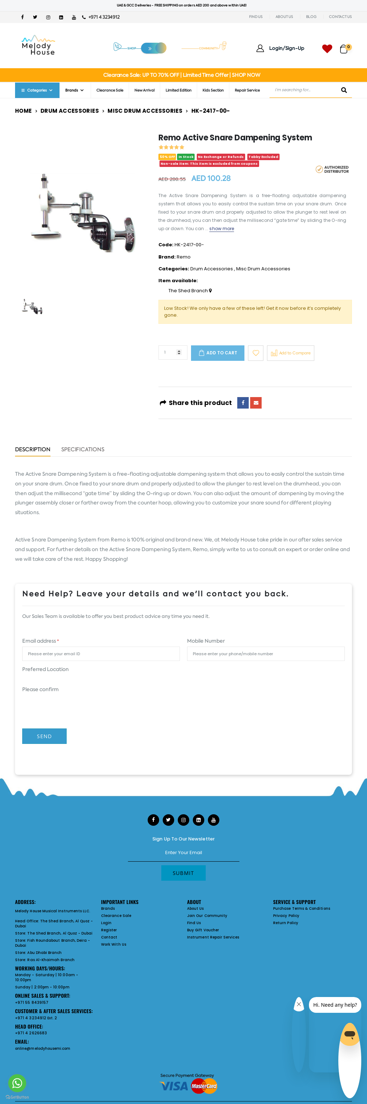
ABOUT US (284, 16)
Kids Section (213, 90)
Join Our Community (207, 915)
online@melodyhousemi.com (43, 1048)
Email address (40, 641)
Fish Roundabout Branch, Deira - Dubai (52, 943)
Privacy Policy (286, 915)
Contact (109, 937)
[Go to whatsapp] (17, 1083)
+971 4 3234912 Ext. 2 (36, 1018)
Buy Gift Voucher (203, 930)
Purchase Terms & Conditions (301, 908)
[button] (346, 45)
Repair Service (247, 90)
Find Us (194, 923)
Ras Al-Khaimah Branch (50, 960)
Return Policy (285, 923)
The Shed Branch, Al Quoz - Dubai (54, 923)
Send (44, 736)
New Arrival (144, 90)
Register (109, 930)
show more (221, 228)
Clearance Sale (109, 90)
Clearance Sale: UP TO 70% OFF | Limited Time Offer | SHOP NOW (181, 75)
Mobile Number (206, 641)
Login (106, 923)
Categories (33, 90)
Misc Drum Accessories (145, 111)
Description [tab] (33, 450)
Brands (71, 90)
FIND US (256, 16)
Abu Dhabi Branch (44, 952)
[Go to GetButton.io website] (17, 1097)
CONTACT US (340, 16)
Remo (184, 256)
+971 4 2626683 (31, 1033)
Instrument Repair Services (213, 937)
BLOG (311, 16)
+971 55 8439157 (31, 1002)
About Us (195, 908)
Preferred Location (45, 669)
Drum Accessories (69, 111)
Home (23, 111)
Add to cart (221, 353)
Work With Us (113, 944)
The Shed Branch (189, 291)
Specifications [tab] (82, 450)
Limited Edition (178, 90)
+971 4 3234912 (101, 17)
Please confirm (40, 689)
